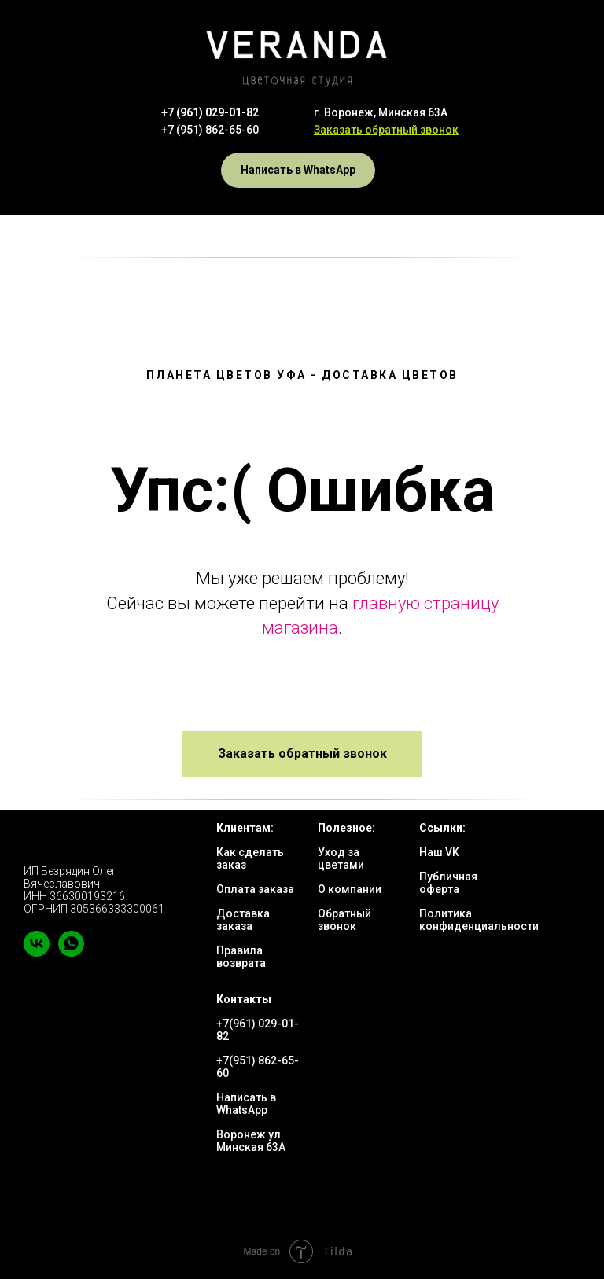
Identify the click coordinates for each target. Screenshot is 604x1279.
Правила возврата (241, 956)
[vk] (37, 952)
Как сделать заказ (250, 858)
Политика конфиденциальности (479, 919)
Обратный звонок (344, 919)
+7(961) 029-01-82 (257, 1029)
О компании (349, 889)
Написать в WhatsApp (246, 1103)
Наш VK (439, 852)
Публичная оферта (448, 882)
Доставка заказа (243, 919)
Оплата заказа (255, 889)
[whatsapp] (71, 952)
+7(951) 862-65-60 (257, 1066)
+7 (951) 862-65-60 (210, 129)
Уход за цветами (341, 858)
